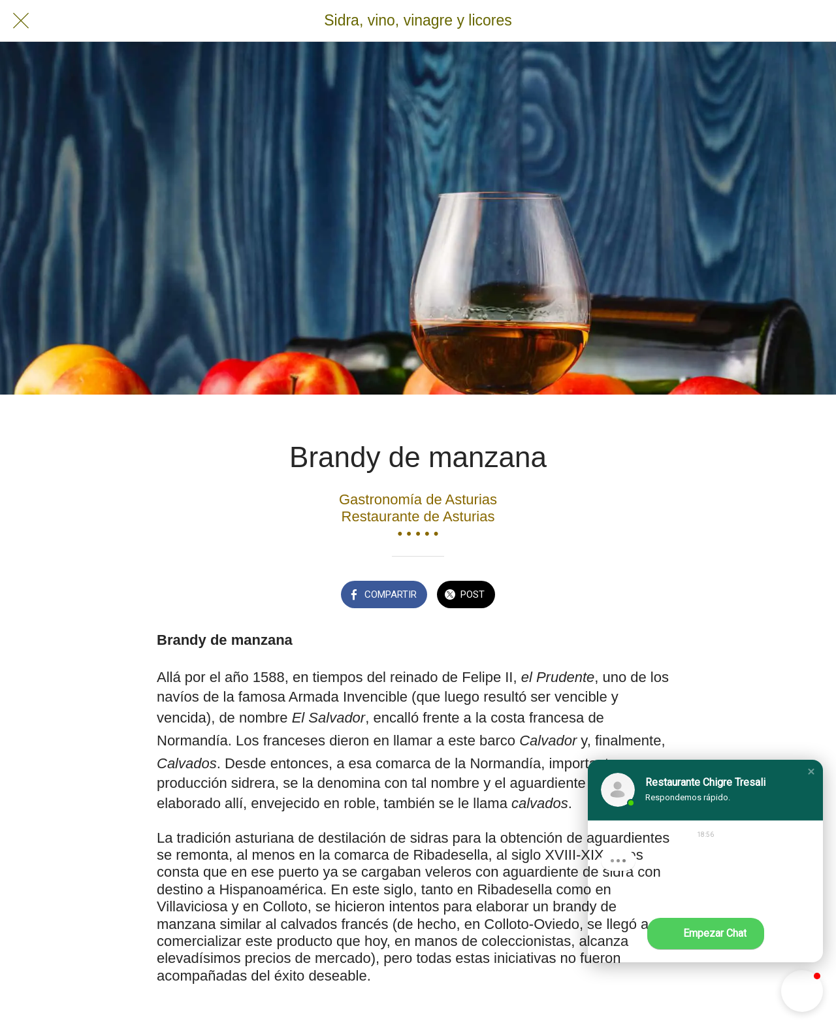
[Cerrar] (21, 21)
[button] (811, 771)
